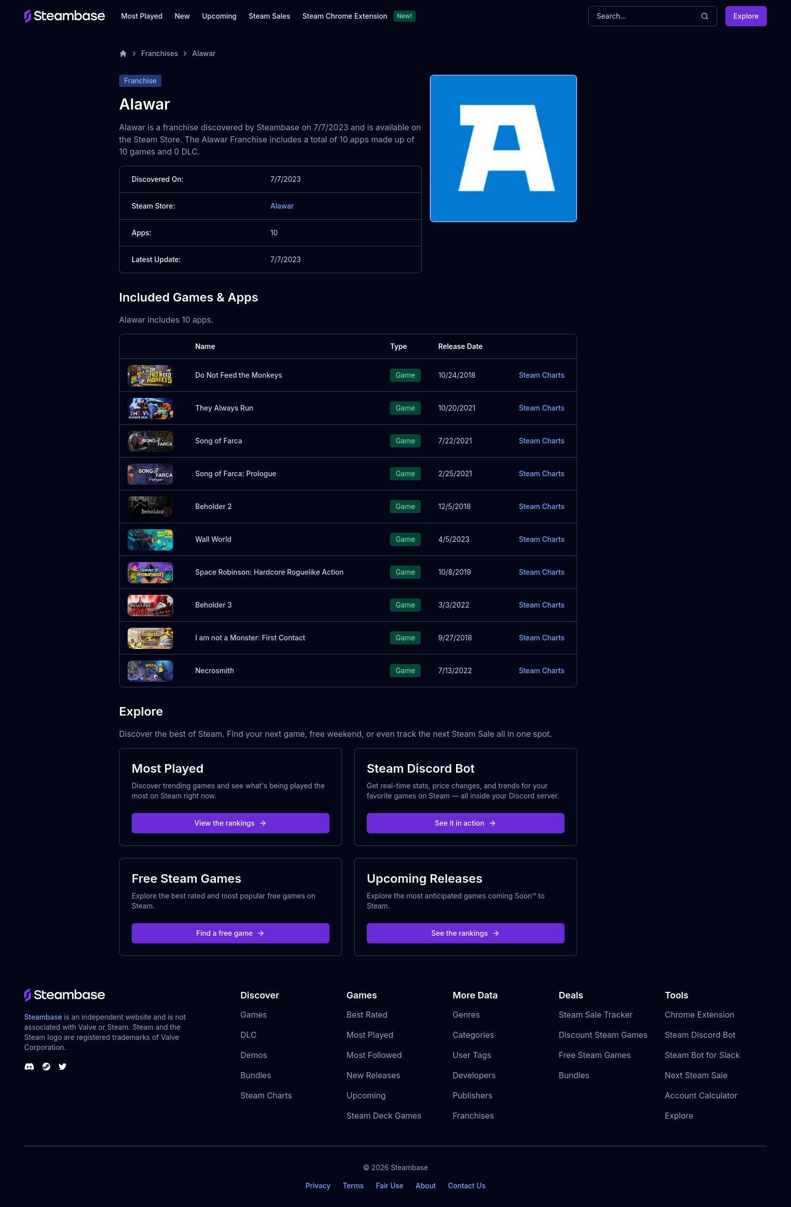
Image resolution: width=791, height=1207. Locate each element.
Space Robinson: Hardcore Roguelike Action (269, 572)
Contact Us (466, 1185)
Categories (473, 1035)
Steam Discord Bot (700, 1035)
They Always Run (224, 408)
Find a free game (230, 933)
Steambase (43, 1017)
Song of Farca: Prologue (235, 473)
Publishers (472, 1095)
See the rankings (465, 933)
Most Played (141, 16)
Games (254, 1015)
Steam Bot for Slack (702, 1055)
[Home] (123, 53)
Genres (466, 1015)
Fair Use (390, 1185)
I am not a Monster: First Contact (250, 637)
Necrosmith (214, 670)
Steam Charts (541, 375)
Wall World (213, 539)
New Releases (374, 1075)
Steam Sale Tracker (595, 1015)
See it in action (465, 823)
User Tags (472, 1055)
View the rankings (230, 823)
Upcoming (219, 16)
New (182, 16)
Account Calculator (701, 1095)
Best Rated (367, 1015)
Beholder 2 (213, 506)
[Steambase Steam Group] (46, 1067)
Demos (254, 1055)
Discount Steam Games (602, 1035)
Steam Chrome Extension (344, 16)
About (426, 1185)
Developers (474, 1075)
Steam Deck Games (384, 1116)
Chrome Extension (699, 1015)
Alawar (203, 53)
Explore (746, 16)
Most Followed (374, 1055)
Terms (353, 1185)
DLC (249, 1035)
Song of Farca (218, 440)
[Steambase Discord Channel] (29, 1067)
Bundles (256, 1075)
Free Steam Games (594, 1055)
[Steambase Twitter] (63, 1067)
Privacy (317, 1185)
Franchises (159, 53)
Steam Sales (269, 16)
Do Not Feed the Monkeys (238, 375)
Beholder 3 (213, 604)
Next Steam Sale (696, 1075)
